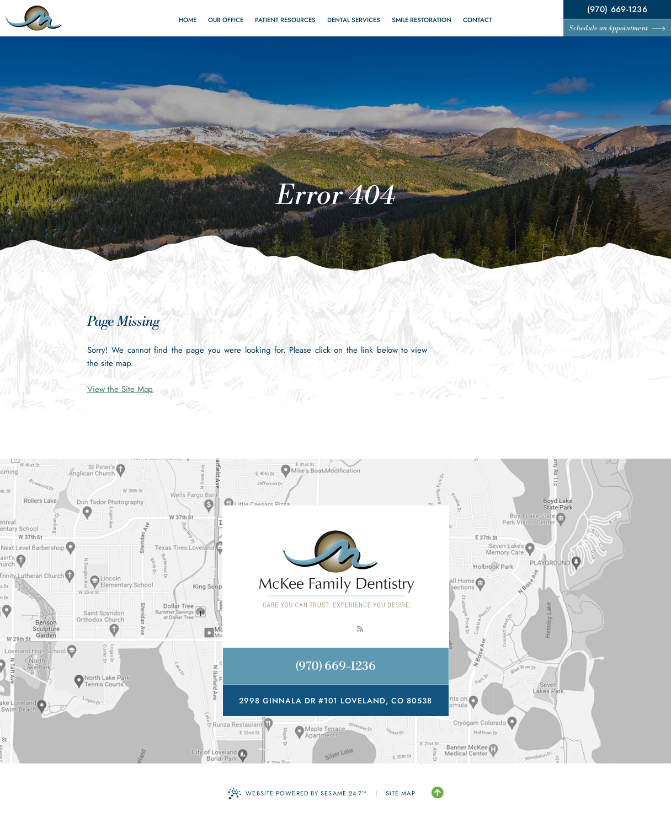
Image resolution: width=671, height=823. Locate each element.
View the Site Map (120, 389)
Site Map (401, 793)
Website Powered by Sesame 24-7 (297, 793)
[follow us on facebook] (311, 629)
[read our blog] (360, 629)
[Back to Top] (437, 793)
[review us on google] (335, 629)
